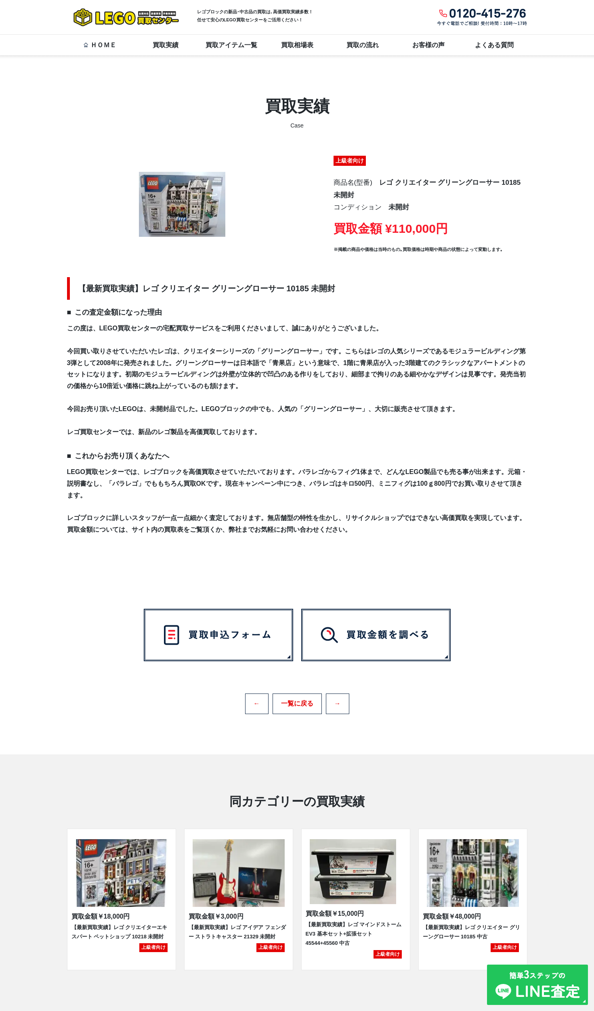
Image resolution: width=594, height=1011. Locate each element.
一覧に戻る (297, 701)
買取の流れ (362, 45)
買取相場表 (297, 45)
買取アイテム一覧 (231, 45)
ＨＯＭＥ (99, 45)
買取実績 (165, 45)
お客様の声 (428, 45)
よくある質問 (494, 45)
